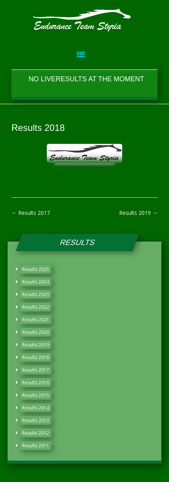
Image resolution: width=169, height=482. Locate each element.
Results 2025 (35, 269)
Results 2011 (35, 445)
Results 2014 (35, 408)
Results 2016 (35, 382)
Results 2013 (35, 420)
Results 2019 (138, 212)
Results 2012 (35, 433)
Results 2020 (35, 332)
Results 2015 (35, 395)
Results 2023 (35, 294)
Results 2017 (30, 212)
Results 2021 (35, 319)
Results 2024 (35, 282)
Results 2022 (35, 307)
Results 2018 (35, 357)
